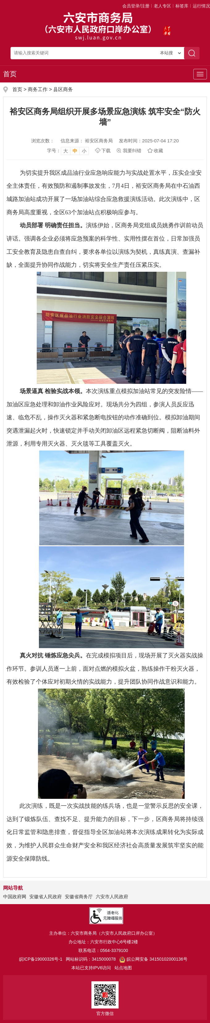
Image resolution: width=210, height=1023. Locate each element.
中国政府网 (14, 896)
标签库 (181, 5)
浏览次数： (42, 140)
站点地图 (123, 967)
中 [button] (75, 150)
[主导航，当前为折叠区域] (200, 74)
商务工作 (38, 89)
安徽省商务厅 (79, 896)
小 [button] (84, 150)
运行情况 (201, 5)
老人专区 (162, 5)
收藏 (158, 150)
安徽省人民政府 (45, 896)
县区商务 (63, 89)
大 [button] (65, 150)
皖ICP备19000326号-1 (40, 959)
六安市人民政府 (112, 896)
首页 (10, 74)
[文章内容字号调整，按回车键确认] (68, 151)
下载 (106, 150)
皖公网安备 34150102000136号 (153, 959)
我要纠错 (132, 150)
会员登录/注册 (135, 5)
